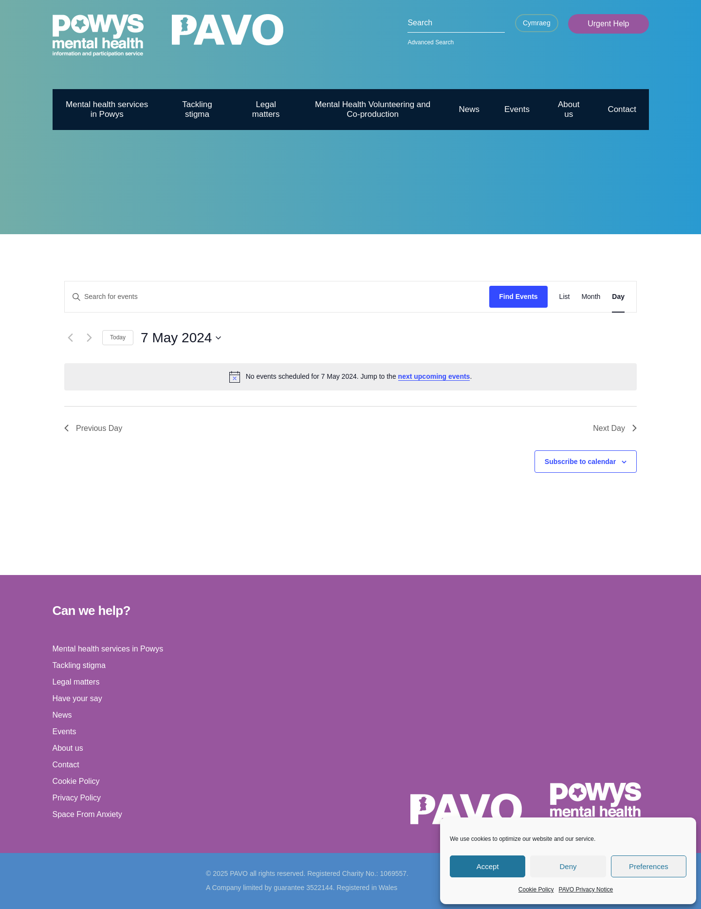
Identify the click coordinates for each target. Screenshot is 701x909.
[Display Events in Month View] (590, 296)
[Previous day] (70, 338)
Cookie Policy (536, 889)
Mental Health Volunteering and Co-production (372, 109)
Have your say (77, 698)
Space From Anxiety (87, 814)
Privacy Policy (77, 798)
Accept (488, 866)
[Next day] (89, 338)
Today (118, 337)
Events (517, 109)
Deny (567, 866)
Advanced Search (430, 42)
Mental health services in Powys (107, 109)
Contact (622, 109)
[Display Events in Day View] (618, 296)
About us (568, 109)
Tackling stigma (197, 109)
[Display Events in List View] (564, 296)
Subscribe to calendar (580, 461)
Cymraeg (537, 23)
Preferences (648, 866)
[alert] (350, 376)
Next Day (615, 428)
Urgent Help (608, 23)
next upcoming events (434, 376)
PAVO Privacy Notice (586, 889)
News (469, 109)
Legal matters (266, 109)
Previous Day (93, 428)
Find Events (518, 296)
